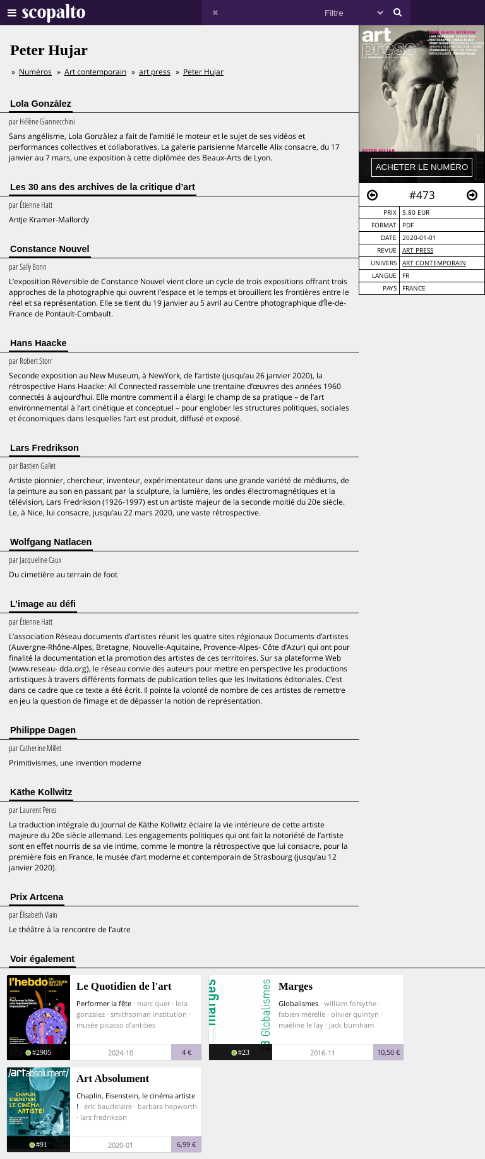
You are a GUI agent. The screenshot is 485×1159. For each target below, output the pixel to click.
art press (417, 250)
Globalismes (298, 1003)
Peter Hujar (203, 71)
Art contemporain (434, 263)
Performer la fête (103, 1003)
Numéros (35, 71)
